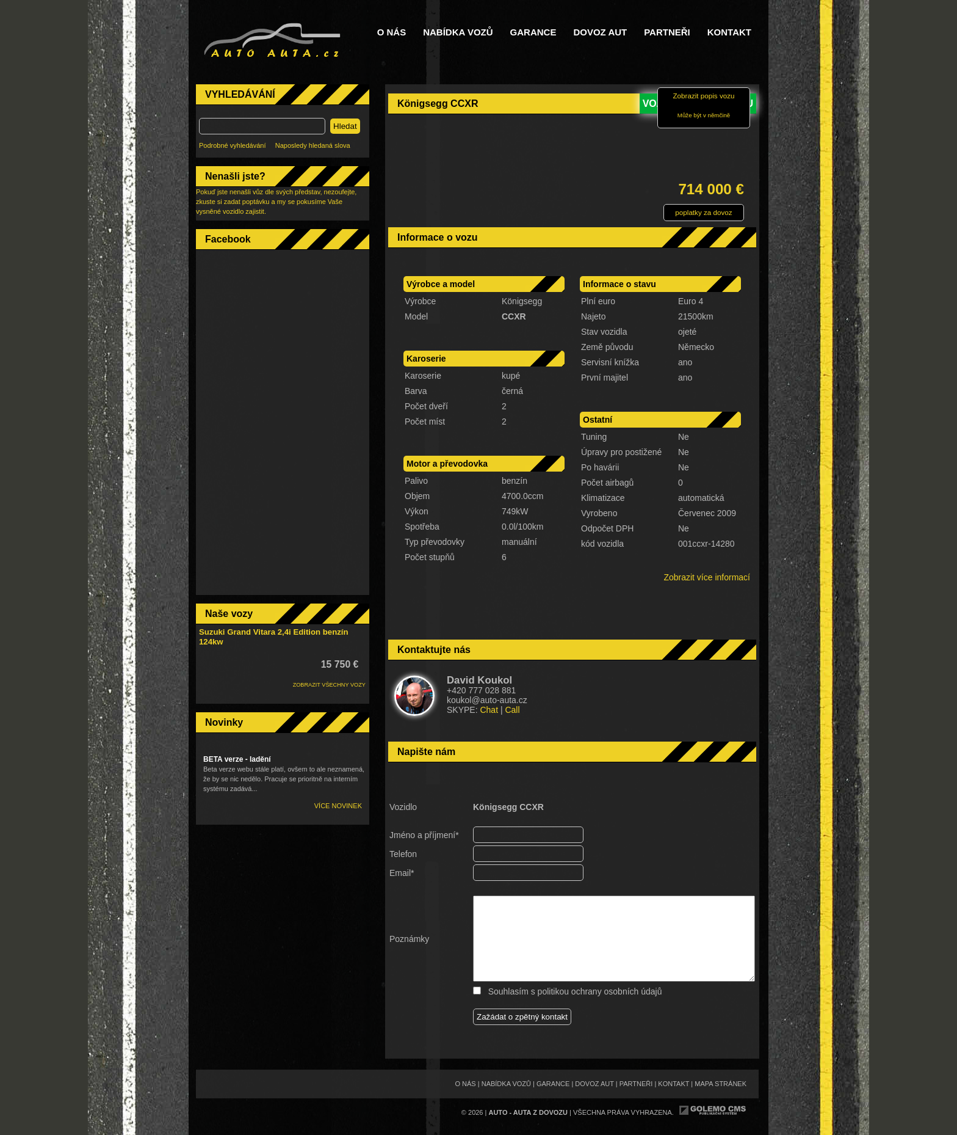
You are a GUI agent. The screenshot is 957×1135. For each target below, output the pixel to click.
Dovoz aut (600, 32)
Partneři (667, 32)
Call (512, 710)
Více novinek (338, 805)
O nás (391, 32)
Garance (533, 32)
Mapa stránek (720, 1083)
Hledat (345, 126)
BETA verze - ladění (237, 759)
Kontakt (729, 32)
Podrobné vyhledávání (232, 145)
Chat (489, 710)
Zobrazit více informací (706, 577)
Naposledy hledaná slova (312, 145)
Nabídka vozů (458, 32)
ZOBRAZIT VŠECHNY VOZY (329, 685)
